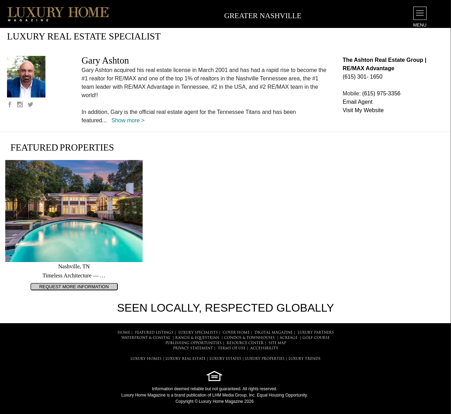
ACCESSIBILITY (264, 348)
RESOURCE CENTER (245, 343)
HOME (123, 333)
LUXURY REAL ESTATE (185, 359)
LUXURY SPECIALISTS (198, 333)
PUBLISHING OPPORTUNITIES (193, 343)
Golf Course (316, 338)
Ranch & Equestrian (197, 338)
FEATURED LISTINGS (154, 333)
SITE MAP (277, 343)
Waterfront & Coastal (145, 338)
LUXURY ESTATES (225, 359)
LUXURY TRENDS (304, 359)
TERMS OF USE (231, 348)
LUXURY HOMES (146, 359)
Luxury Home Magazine (143, 395)
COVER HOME (236, 333)
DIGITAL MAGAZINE (274, 333)
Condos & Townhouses (249, 338)
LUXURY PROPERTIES (265, 359)
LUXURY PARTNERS (316, 333)
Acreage (289, 338)
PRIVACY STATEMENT (193, 348)
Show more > (128, 120)
